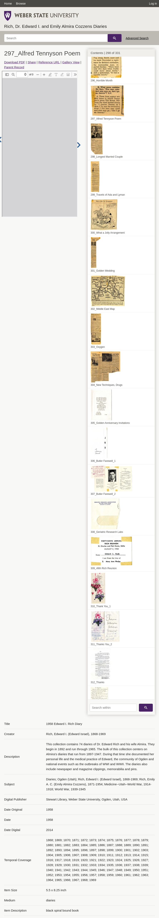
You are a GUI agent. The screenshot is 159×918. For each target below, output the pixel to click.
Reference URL (49, 62)
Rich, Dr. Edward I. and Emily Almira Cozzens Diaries (55, 26)
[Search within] (113, 708)
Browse (21, 3)
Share (32, 62)
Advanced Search (137, 38)
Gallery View (71, 62)
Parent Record (14, 67)
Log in (153, 3)
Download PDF (14, 62)
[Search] (56, 38)
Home (8, 3)
